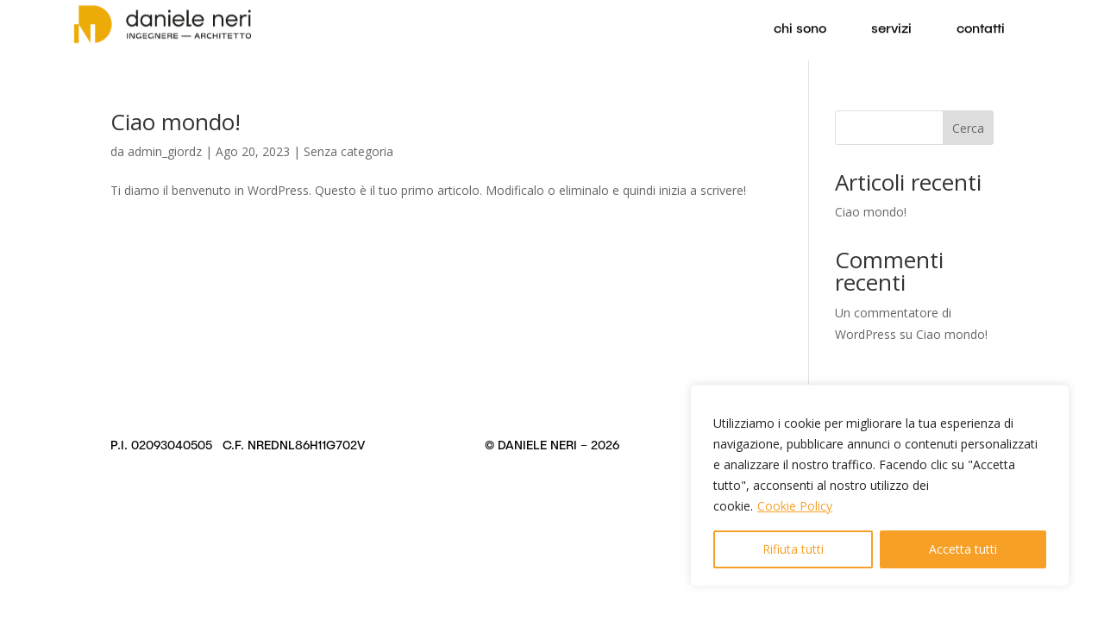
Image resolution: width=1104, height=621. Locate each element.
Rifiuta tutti (793, 549)
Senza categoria (348, 151)
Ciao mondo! (175, 121)
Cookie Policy (794, 506)
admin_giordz (165, 151)
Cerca (968, 128)
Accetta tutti (963, 549)
